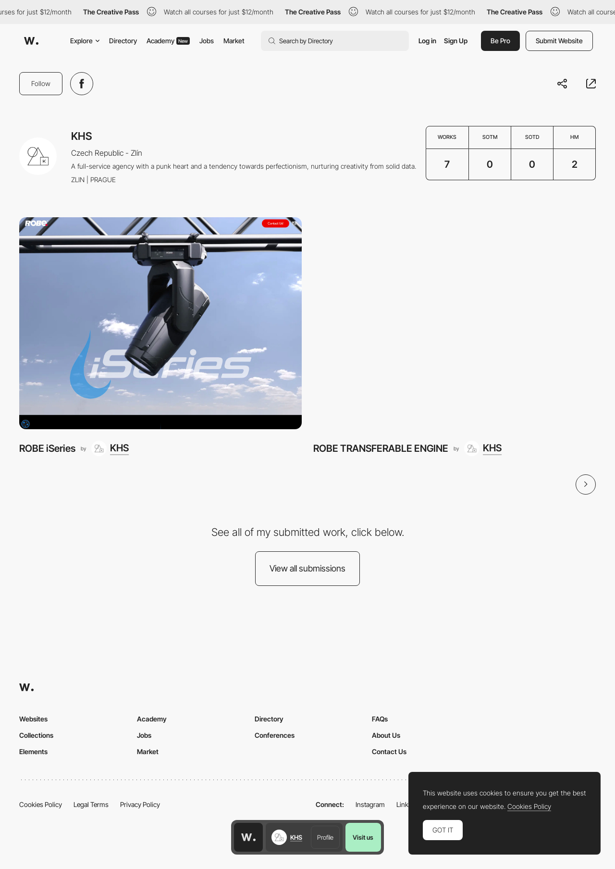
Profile (325, 837)
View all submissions (307, 568)
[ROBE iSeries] (160, 323)
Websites (33, 719)
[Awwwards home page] (248, 837)
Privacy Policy (140, 804)
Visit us (363, 837)
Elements (33, 751)
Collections (36, 735)
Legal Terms (91, 804)
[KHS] (110, 448)
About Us (386, 735)
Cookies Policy (40, 804)
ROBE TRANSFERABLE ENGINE (380, 448)
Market (234, 41)
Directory (123, 41)
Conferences (275, 735)
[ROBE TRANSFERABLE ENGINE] (454, 323)
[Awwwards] (31, 41)
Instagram (370, 804)
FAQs (380, 719)
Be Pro (500, 41)
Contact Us (389, 751)
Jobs (206, 41)
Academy (168, 41)
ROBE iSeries (47, 448)
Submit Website (559, 41)
